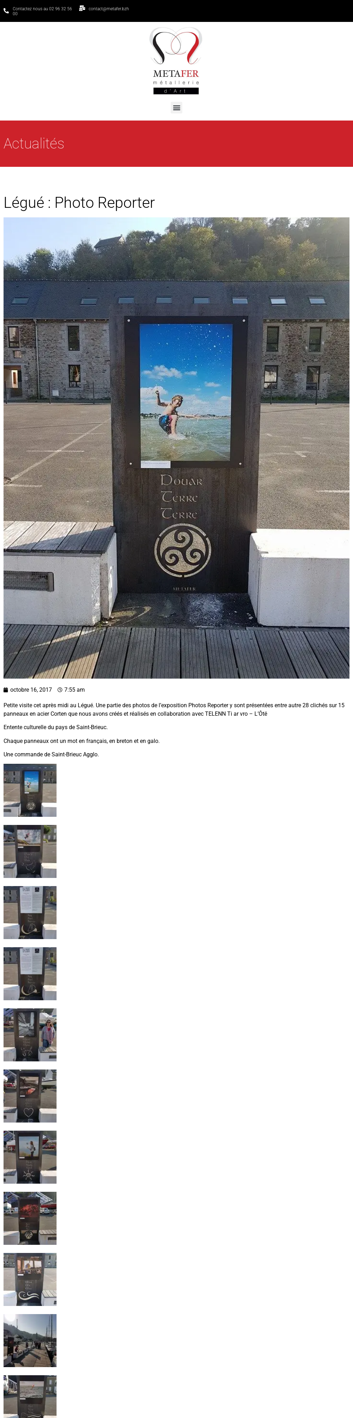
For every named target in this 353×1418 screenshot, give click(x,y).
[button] (176, 107)
